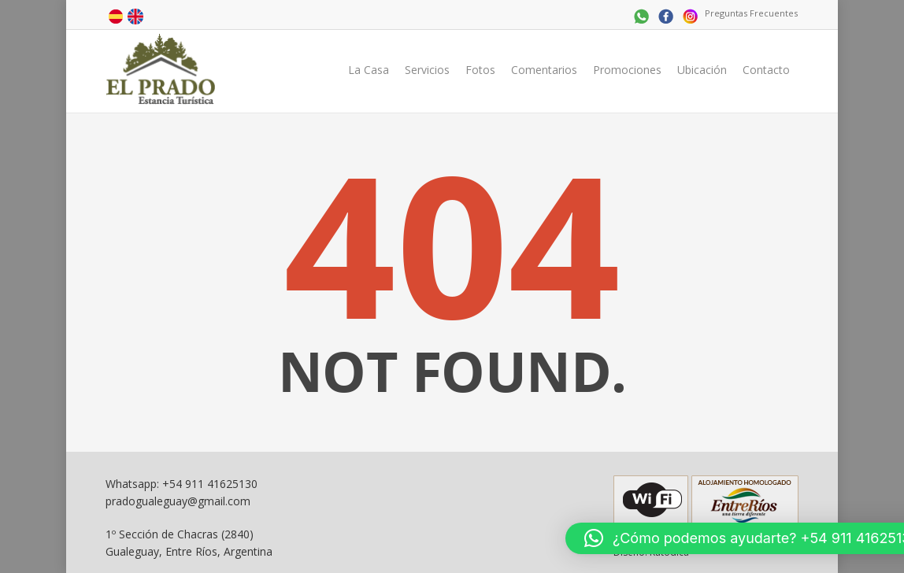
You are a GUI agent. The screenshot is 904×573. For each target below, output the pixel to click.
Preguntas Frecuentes (751, 13)
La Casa (368, 69)
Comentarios (544, 69)
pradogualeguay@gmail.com (178, 501)
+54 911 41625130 (209, 483)
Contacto (766, 69)
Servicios (427, 69)
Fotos (480, 69)
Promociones (627, 69)
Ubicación (702, 69)
